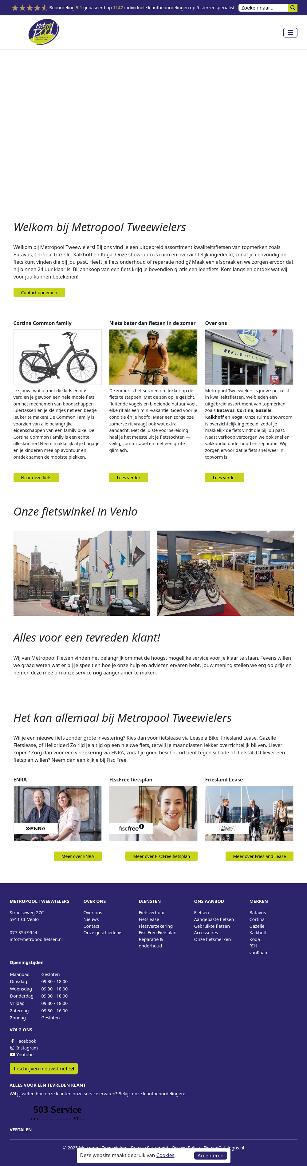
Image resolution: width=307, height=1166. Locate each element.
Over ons (93, 912)
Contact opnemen (39, 292)
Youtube (22, 1054)
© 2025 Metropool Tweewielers (95, 1148)
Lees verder (128, 477)
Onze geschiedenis (103, 932)
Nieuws (91, 919)
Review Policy (186, 1148)
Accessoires (206, 932)
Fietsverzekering (156, 926)
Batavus (258, 912)
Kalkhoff (258, 932)
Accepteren (210, 1155)
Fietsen (201, 912)
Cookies (165, 1155)
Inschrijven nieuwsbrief (44, 1068)
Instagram (24, 1048)
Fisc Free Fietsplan (158, 932)
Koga (255, 939)
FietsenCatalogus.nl (223, 1148)
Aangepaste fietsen (214, 919)
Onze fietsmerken (212, 939)
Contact (92, 926)
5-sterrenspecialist (216, 7)
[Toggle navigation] (290, 33)
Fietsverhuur (152, 912)
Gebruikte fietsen (212, 926)
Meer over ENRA (77, 856)
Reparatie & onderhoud (151, 942)
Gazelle (257, 926)
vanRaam (259, 952)
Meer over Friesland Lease (259, 856)
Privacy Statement (149, 1148)
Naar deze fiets (36, 477)
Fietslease (149, 919)
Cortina (257, 919)
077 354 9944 (23, 932)
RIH (253, 946)
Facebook (23, 1041)
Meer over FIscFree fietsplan (161, 856)
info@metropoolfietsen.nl (36, 939)
